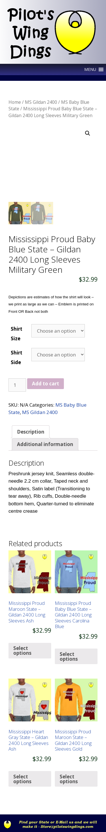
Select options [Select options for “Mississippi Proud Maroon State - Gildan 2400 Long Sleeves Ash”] (22, 650)
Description (30, 431)
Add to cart (45, 383)
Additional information (45, 444)
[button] (90, 69)
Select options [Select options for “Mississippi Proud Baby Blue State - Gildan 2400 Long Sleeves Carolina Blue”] (69, 656)
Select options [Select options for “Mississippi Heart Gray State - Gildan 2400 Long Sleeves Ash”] (22, 779)
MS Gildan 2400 (41, 102)
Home (14, 102)
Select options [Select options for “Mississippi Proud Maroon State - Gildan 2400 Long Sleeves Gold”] (69, 779)
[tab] (30, 431)
